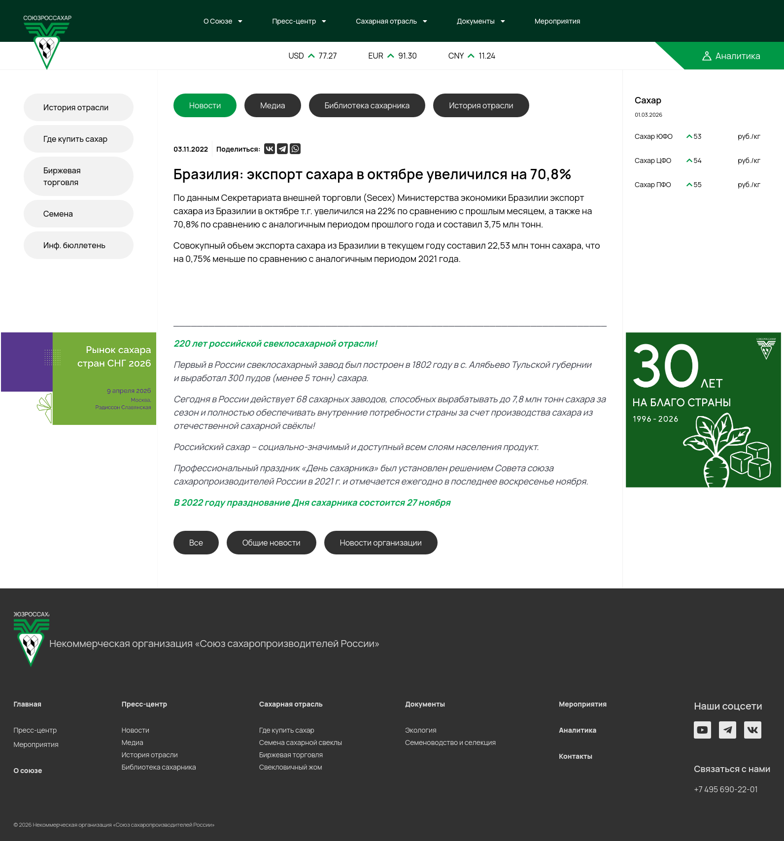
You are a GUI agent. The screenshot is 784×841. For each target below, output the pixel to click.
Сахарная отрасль (386, 21)
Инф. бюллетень (74, 245)
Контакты (575, 756)
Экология (420, 730)
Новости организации (381, 542)
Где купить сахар (75, 138)
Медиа (272, 105)
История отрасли (75, 107)
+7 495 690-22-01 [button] (725, 789)
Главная (28, 704)
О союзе (28, 770)
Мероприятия (557, 21)
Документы (476, 21)
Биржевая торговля (62, 176)
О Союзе (218, 21)
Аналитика (577, 730)
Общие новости (271, 542)
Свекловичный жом (290, 767)
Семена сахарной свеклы (300, 742)
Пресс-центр (294, 21)
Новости (135, 730)
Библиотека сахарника (367, 105)
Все (196, 542)
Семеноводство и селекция (450, 742)
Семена (58, 213)
